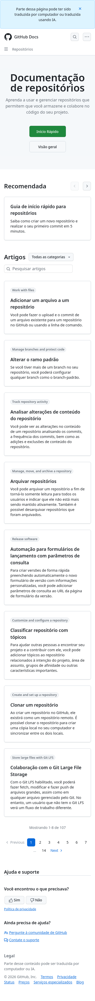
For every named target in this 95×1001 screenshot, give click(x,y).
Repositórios (22, 49)
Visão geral (47, 146)
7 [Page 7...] (86, 842)
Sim (14, 900)
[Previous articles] (75, 186)
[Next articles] (87, 186)
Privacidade (67, 976)
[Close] (81, 8)
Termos (47, 976)
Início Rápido (47, 131)
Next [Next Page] (56, 850)
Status (9, 982)
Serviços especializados (53, 982)
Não (36, 900)
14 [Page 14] (44, 850)
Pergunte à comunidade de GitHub (35, 932)
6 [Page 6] (77, 842)
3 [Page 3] (49, 842)
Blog (80, 982)
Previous (15, 842)
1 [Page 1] (31, 842)
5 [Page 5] (68, 842)
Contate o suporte (21, 939)
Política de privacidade (20, 909)
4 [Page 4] (59, 842)
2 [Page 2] (40, 842)
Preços (24, 982)
